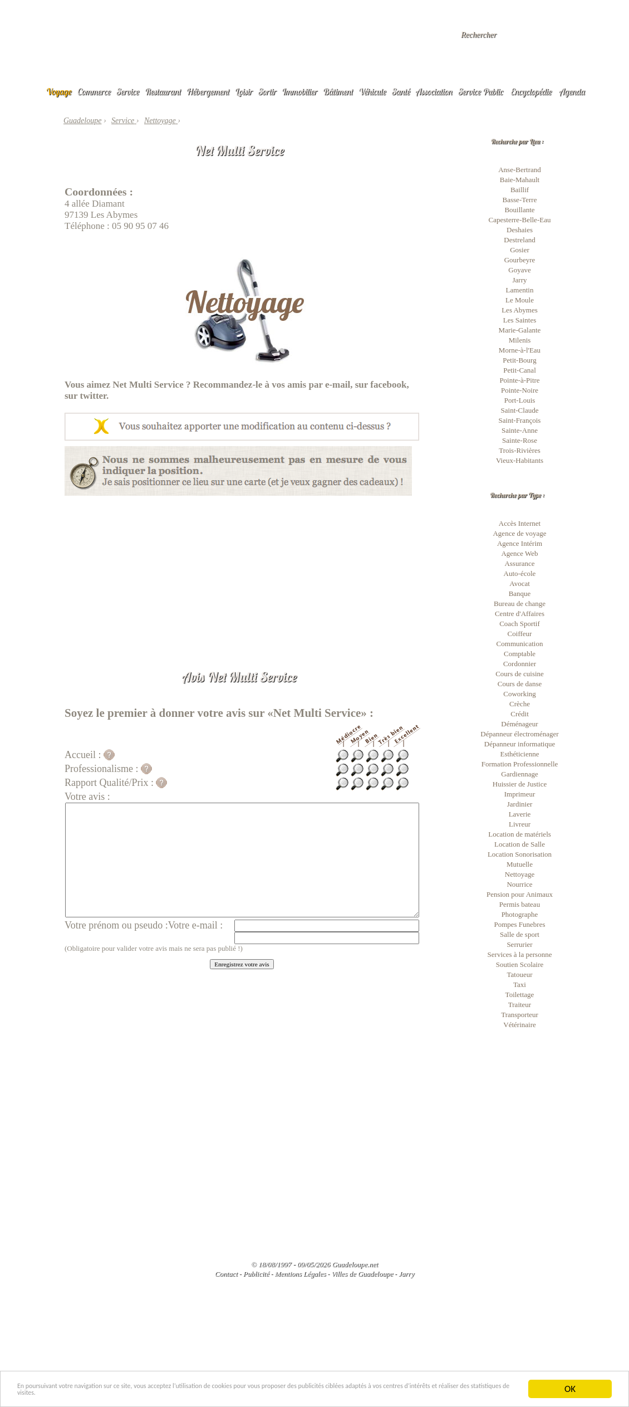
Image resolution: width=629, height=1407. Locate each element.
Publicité (256, 1273)
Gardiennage (519, 774)
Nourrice (519, 884)
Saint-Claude (520, 410)
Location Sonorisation (520, 854)
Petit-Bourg (519, 360)
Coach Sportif (519, 623)
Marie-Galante (520, 330)
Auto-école (520, 573)
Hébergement (207, 91)
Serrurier (519, 944)
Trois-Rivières (519, 450)
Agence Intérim (519, 543)
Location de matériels (519, 834)
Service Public (480, 91)
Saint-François (520, 420)
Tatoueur (519, 974)
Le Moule (519, 300)
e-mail (337, 384)
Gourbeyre (519, 260)
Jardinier (519, 804)
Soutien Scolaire (520, 964)
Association (434, 91)
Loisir (244, 91)
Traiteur (519, 1004)
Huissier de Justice (520, 784)
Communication (520, 643)
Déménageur (519, 724)
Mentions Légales (300, 1273)
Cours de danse (520, 684)
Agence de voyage (519, 533)
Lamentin (520, 290)
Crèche (519, 704)
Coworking (519, 694)
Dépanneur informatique (519, 744)
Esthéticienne (519, 754)
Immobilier (299, 91)
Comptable (519, 653)
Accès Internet (519, 523)
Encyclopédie (531, 91)
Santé (401, 91)
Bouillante (519, 210)
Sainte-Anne (520, 430)
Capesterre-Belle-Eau (520, 220)
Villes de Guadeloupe (362, 1273)
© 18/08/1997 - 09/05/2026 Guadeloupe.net (314, 1264)
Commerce (94, 91)
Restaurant (163, 91)
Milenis (520, 340)
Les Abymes (520, 310)
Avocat (519, 583)
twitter (93, 395)
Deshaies (520, 230)
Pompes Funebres (519, 924)
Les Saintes (520, 320)
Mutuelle (520, 864)
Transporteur (519, 1014)
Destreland (519, 240)
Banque (520, 593)
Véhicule (372, 91)
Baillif (519, 189)
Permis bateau (519, 904)
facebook (388, 384)
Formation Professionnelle (519, 764)
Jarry (520, 280)
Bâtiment (338, 91)
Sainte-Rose (519, 440)
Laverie (520, 814)
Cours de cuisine (519, 674)
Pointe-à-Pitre (519, 380)
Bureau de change (520, 603)
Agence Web (519, 553)
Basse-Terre (520, 200)
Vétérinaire (519, 1024)
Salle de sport (519, 934)
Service (127, 91)
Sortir (267, 91)
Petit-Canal (519, 370)
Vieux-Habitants (519, 460)
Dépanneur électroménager (519, 734)
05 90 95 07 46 (140, 226)
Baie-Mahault (519, 179)
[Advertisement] (242, 574)
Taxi (519, 984)
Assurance (519, 563)
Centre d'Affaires (519, 613)
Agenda (572, 91)
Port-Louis (519, 400)
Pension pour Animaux (520, 894)
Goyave (519, 270)
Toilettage (519, 994)
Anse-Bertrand (519, 169)
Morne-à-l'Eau (519, 350)
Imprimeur (519, 794)
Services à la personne (520, 954)
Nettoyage (519, 874)
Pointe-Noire (519, 390)
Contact (226, 1273)
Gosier (519, 250)
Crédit (519, 714)
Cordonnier (519, 663)
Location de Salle (519, 844)
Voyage (59, 91)
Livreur (519, 824)
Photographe (520, 914)
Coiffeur (520, 633)
